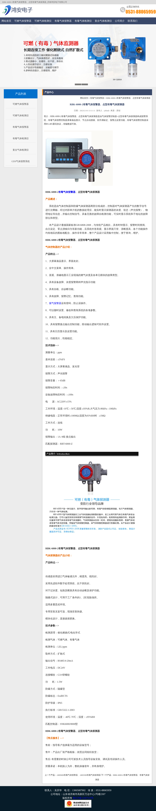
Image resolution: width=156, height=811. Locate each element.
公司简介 (120, 21)
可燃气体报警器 (22, 21)
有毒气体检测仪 (83, 21)
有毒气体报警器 (63, 21)
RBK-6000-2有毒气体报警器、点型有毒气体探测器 (128, 98)
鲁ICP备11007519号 (83, 798)
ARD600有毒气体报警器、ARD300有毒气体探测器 (79, 775)
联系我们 (132, 21)
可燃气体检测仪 (42, 21)
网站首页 (6, 21)
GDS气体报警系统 (20, 161)
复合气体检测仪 (103, 21)
